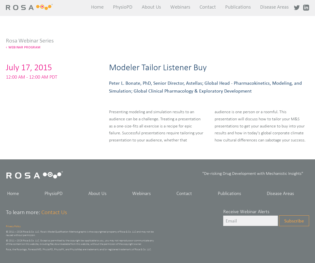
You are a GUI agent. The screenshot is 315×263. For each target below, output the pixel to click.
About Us (151, 7)
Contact (208, 7)
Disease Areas (274, 7)
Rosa (31, 7)
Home (97, 7)
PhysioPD (122, 7)
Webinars (180, 7)
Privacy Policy (13, 226)
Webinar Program (24, 47)
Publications (238, 7)
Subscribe (294, 220)
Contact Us (54, 212)
